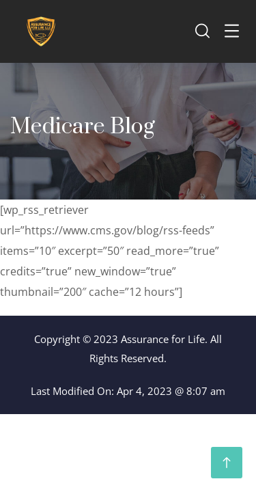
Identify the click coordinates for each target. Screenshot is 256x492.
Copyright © (62, 339)
